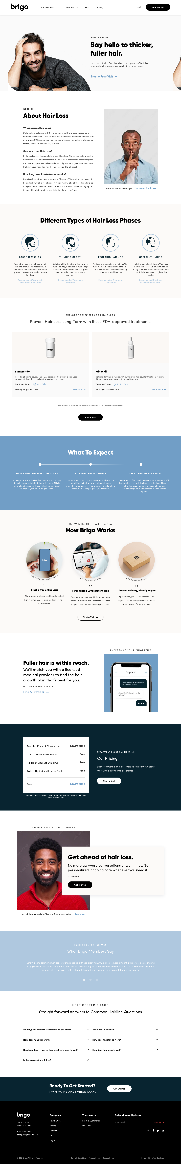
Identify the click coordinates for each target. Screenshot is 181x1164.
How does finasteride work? (106, 1039)
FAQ (87, 7)
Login (139, 7)
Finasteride (22, 371)
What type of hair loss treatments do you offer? (47, 1029)
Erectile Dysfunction (91, 1120)
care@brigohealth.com (27, 1134)
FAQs (52, 1135)
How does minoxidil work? (36, 1039)
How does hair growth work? (107, 1049)
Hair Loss (86, 1125)
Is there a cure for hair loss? (37, 1060)
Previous (12, 966)
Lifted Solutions (158, 1158)
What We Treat (47, 7)
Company (55, 1115)
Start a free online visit (44, 590)
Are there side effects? (103, 1029)
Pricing (100, 7)
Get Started (158, 7)
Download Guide (143, 188)
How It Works (72, 7)
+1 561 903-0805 (24, 1125)
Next (169, 966)
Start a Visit (109, 780)
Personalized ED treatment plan (90, 591)
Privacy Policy (94, 1158)
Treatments (89, 1115)
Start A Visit (90, 417)
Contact (53, 1130)
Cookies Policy (108, 1158)
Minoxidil (101, 371)
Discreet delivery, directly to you (137, 590)
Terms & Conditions (78, 1158)
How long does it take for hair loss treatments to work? (51, 1049)
